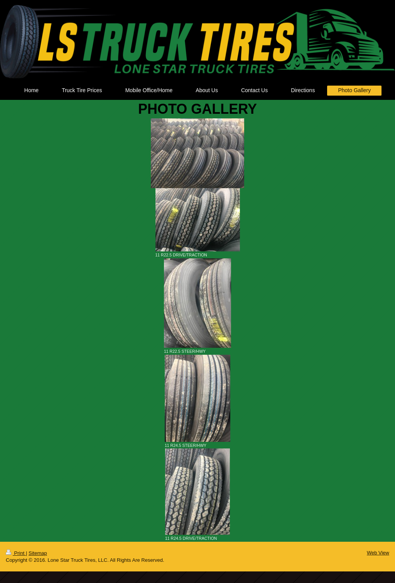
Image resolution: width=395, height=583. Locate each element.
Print (16, 553)
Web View (378, 553)
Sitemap (38, 553)
